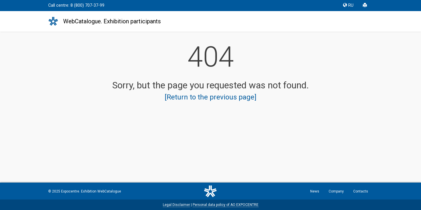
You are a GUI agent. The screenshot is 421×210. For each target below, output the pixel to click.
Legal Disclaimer (176, 205)
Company (336, 191)
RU (348, 5)
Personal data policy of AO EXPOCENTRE (225, 205)
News (314, 191)
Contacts (360, 191)
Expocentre (70, 191)
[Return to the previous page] (210, 97)
